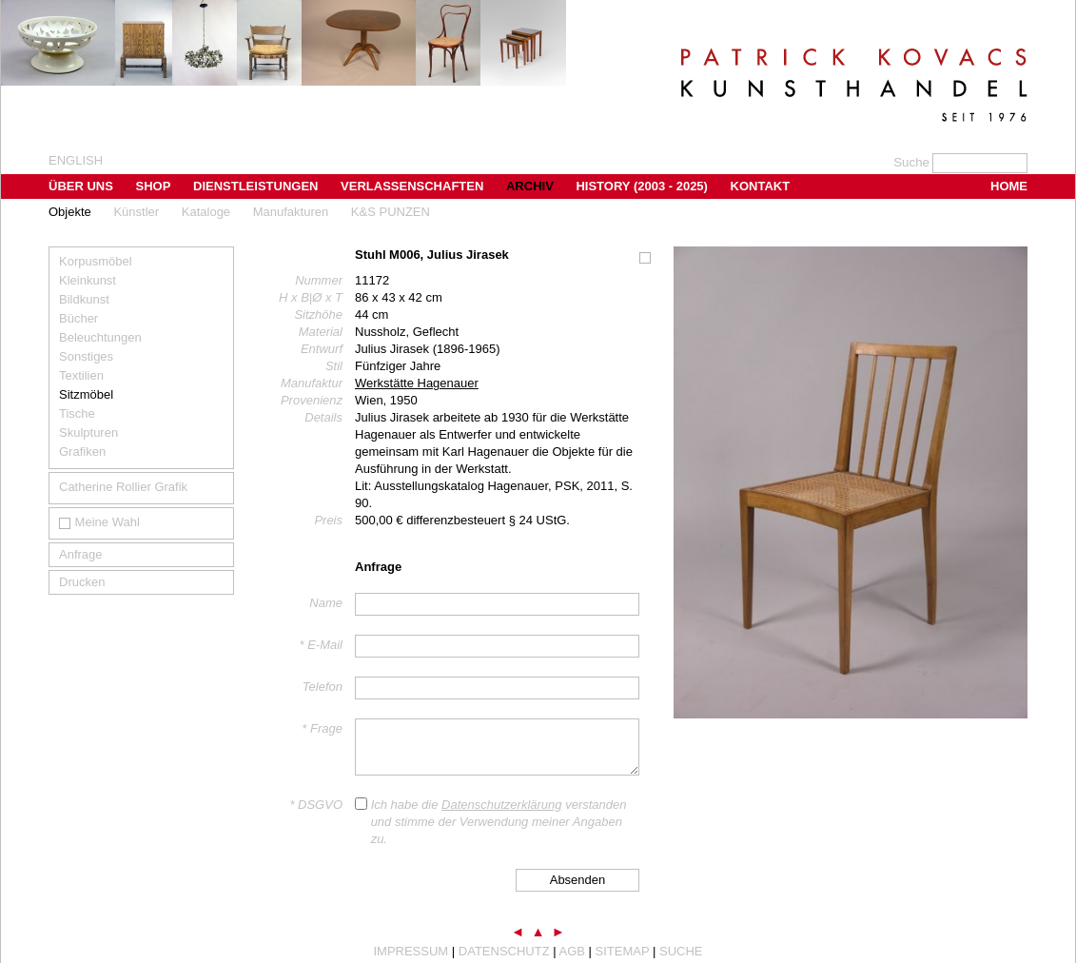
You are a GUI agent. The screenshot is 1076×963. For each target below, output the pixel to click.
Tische (77, 413)
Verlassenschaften (412, 186)
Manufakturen (291, 212)
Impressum (410, 951)
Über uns (81, 186)
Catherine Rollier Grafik (123, 487)
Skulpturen (88, 432)
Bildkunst (84, 299)
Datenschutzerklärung (501, 804)
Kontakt (761, 186)
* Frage (322, 728)
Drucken (82, 582)
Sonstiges (86, 356)
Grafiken (82, 451)
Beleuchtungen (100, 337)
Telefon (322, 686)
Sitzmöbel (86, 394)
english (76, 160)
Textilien (81, 375)
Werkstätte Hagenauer (417, 383)
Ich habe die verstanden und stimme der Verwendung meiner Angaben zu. (499, 821)
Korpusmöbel (95, 261)
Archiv (530, 186)
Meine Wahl (99, 522)
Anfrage (81, 554)
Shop (153, 186)
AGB (572, 951)
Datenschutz (504, 951)
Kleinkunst (87, 280)
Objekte (70, 212)
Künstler (136, 212)
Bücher (78, 318)
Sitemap (623, 951)
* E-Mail (320, 645)
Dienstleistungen (255, 186)
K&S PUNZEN (390, 212)
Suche (681, 951)
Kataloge (206, 212)
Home (1008, 186)
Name (325, 603)
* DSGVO (315, 804)
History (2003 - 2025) (642, 186)
